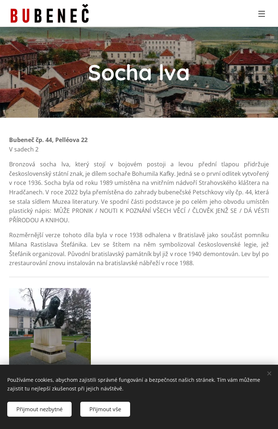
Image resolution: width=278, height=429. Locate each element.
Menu (261, 13)
